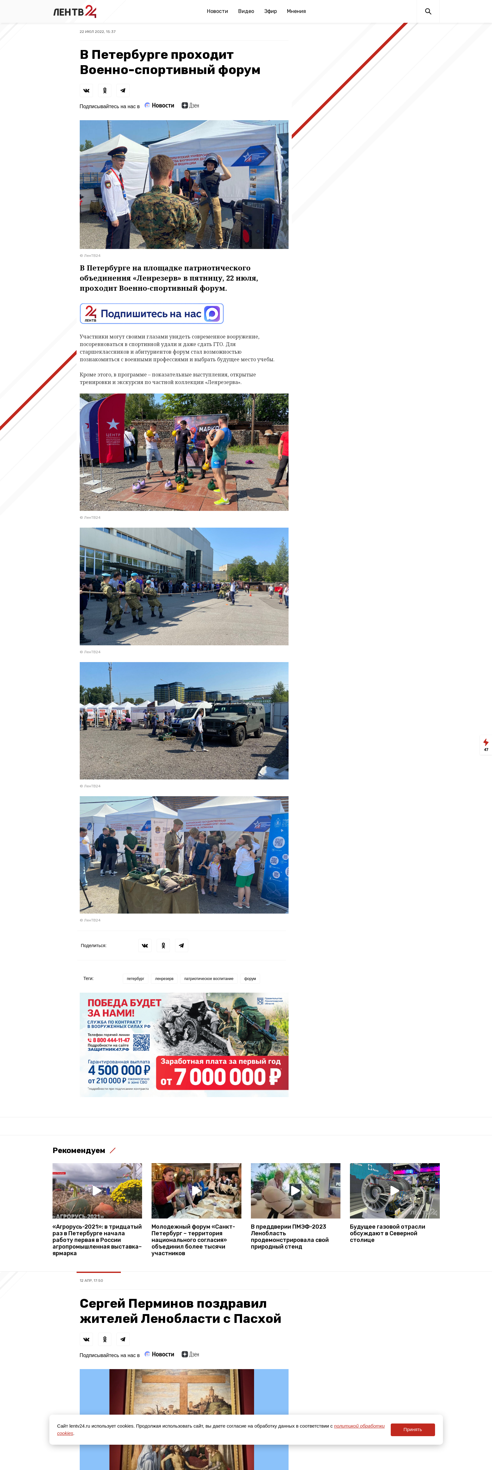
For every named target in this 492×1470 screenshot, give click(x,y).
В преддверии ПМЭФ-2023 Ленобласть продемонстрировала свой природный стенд (290, 1237)
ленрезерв (164, 979)
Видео (246, 11)
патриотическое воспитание (209, 979)
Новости (217, 11)
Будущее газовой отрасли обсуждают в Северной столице (387, 1234)
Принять (412, 1429)
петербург (135, 979)
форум (250, 979)
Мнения (296, 11)
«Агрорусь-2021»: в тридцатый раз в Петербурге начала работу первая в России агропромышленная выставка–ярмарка (97, 1240)
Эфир (270, 11)
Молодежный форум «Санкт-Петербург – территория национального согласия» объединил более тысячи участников (193, 1240)
